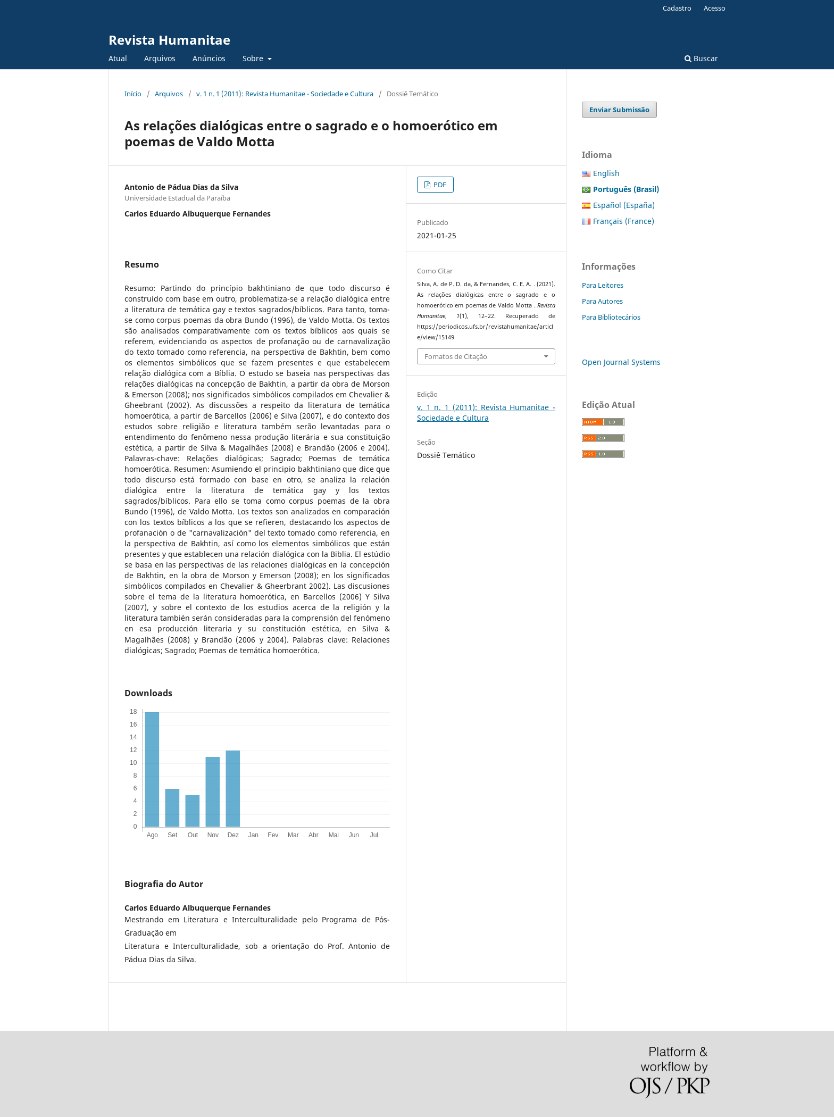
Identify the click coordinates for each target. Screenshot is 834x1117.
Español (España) (624, 205)
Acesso (714, 8)
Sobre (254, 58)
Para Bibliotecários (611, 317)
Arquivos (160, 58)
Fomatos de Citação (455, 356)
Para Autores (602, 301)
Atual (118, 58)
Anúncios (209, 58)
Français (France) (623, 221)
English (606, 173)
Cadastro (677, 8)
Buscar (701, 58)
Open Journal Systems (621, 362)
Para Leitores (602, 285)
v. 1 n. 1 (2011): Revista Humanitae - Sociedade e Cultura (284, 93)
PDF (439, 184)
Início (132, 93)
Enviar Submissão (619, 109)
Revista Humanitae (169, 39)
